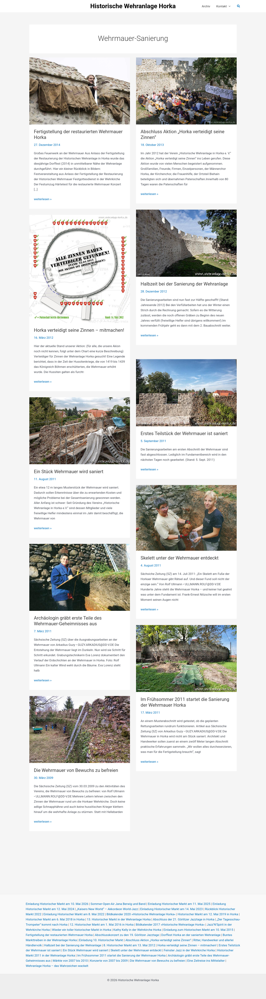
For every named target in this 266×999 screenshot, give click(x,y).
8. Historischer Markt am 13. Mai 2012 (129, 945)
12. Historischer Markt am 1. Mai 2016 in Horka (102, 924)
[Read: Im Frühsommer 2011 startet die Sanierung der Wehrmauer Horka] (186, 690)
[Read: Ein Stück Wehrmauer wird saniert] (79, 437)
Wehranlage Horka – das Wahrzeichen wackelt (57, 966)
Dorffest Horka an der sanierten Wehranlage (190, 935)
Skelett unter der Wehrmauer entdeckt (180, 590)
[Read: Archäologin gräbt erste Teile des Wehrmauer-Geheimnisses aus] (79, 583)
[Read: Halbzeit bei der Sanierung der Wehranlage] (186, 249)
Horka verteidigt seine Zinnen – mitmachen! (79, 336)
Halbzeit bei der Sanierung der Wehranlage (184, 290)
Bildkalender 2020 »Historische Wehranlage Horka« (141, 914)
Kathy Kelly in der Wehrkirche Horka (137, 930)
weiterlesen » (43, 199)
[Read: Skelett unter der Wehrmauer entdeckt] (186, 549)
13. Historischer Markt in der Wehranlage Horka (119, 919)
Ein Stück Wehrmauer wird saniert (69, 478)
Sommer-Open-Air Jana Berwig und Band (118, 904)
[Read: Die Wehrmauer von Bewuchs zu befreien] (79, 736)
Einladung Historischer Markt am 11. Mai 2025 (179, 904)
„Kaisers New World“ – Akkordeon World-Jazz (107, 909)
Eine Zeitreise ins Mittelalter (206, 960)
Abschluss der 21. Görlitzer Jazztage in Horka (183, 919)
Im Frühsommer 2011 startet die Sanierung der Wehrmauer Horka (185, 734)
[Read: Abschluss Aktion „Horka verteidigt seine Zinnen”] (186, 90)
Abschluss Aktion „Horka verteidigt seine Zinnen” (158, 940)
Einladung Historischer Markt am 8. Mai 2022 (73, 914)
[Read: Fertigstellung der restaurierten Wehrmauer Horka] (79, 90)
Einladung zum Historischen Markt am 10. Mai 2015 (198, 930)
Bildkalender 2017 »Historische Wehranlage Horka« (170, 924)
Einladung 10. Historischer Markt (101, 940)
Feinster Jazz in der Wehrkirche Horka (189, 950)
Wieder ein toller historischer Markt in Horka (81, 930)
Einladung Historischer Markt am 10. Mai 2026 (57, 904)
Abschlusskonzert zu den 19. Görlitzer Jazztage (127, 935)
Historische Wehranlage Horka (133, 6)
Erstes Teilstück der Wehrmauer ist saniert (184, 465)
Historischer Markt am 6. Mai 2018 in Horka (55, 919)
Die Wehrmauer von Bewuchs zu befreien (76, 777)
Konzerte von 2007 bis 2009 (109, 960)
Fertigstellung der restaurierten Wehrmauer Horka (59, 935)
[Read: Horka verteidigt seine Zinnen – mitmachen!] (79, 275)
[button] (228, 6)
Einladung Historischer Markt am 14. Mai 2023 (171, 909)
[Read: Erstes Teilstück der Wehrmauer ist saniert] (186, 424)
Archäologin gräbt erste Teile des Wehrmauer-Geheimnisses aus (68, 627)
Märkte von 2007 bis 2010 (70, 960)
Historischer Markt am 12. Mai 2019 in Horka (208, 914)
